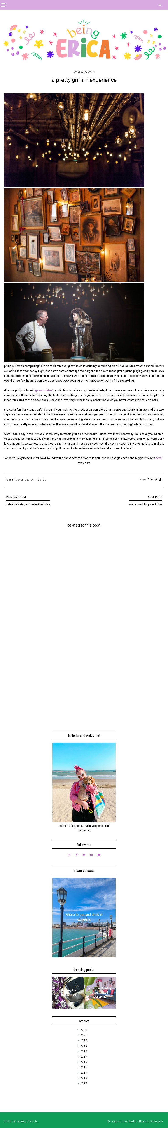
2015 (83, 1067)
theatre (42, 480)
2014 (83, 1072)
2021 (83, 1035)
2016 (83, 1061)
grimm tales (43, 390)
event (21, 480)
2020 (83, 1040)
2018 (83, 1051)
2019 (83, 1045)
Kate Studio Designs (146, 1121)
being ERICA (27, 1121)
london (31, 480)
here (158, 458)
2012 (83, 1083)
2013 (83, 1078)
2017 (83, 1056)
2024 (83, 1029)
